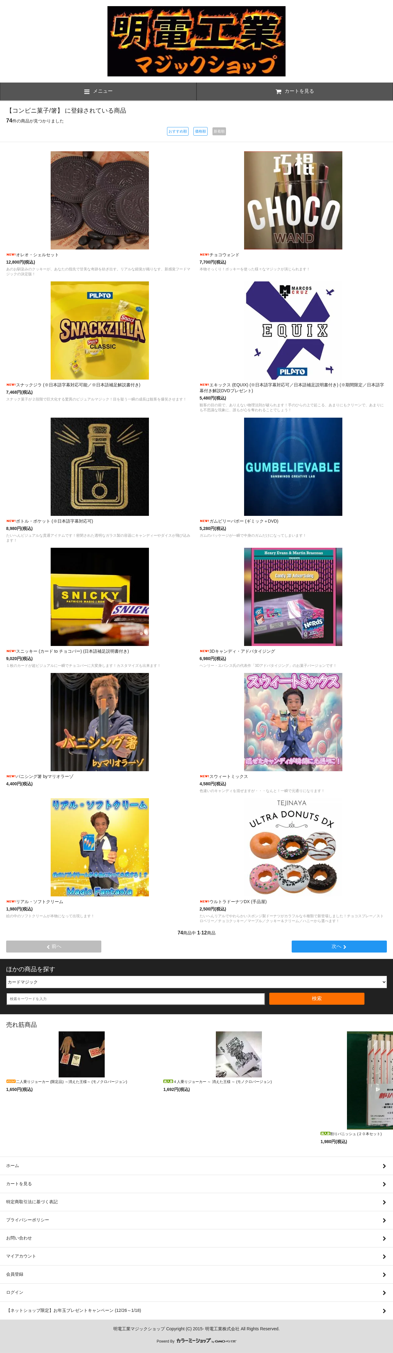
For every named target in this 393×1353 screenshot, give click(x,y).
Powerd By (196, 1341)
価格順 (200, 131)
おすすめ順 (178, 131)
